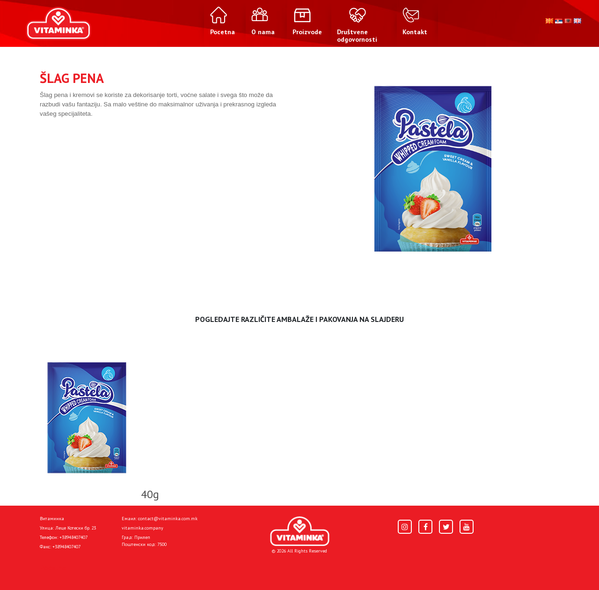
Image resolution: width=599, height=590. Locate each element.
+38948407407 (73, 537)
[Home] (299, 531)
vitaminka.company (142, 528)
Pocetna (53, 567)
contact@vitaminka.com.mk (167, 518)
